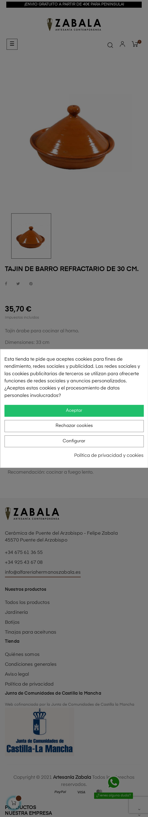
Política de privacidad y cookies (109, 455)
